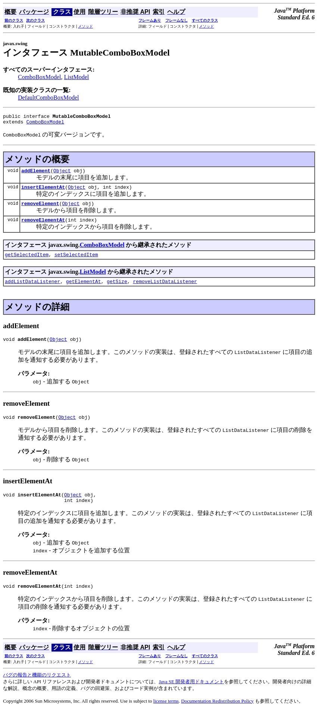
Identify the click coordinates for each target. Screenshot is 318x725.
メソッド (85, 26)
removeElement (40, 208)
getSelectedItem (27, 262)
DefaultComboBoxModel (48, 97)
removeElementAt (43, 226)
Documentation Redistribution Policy (217, 715)
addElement (35, 173)
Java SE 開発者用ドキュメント (191, 696)
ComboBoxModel (39, 77)
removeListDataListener (165, 290)
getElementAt (83, 290)
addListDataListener (32, 290)
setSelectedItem (76, 262)
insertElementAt (43, 191)
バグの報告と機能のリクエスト (37, 689)
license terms (166, 715)
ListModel (76, 77)
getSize (117, 290)
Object (62, 173)
